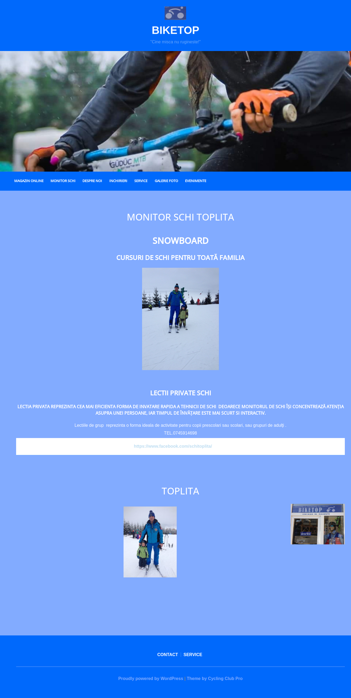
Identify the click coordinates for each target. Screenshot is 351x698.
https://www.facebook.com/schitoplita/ (173, 446)
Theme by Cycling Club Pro (215, 678)
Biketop (175, 32)
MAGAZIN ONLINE (29, 180)
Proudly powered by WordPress (150, 678)
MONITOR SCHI (62, 180)
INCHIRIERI (118, 180)
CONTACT (167, 654)
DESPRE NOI (92, 180)
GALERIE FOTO (166, 180)
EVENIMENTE (195, 180)
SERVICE (140, 180)
